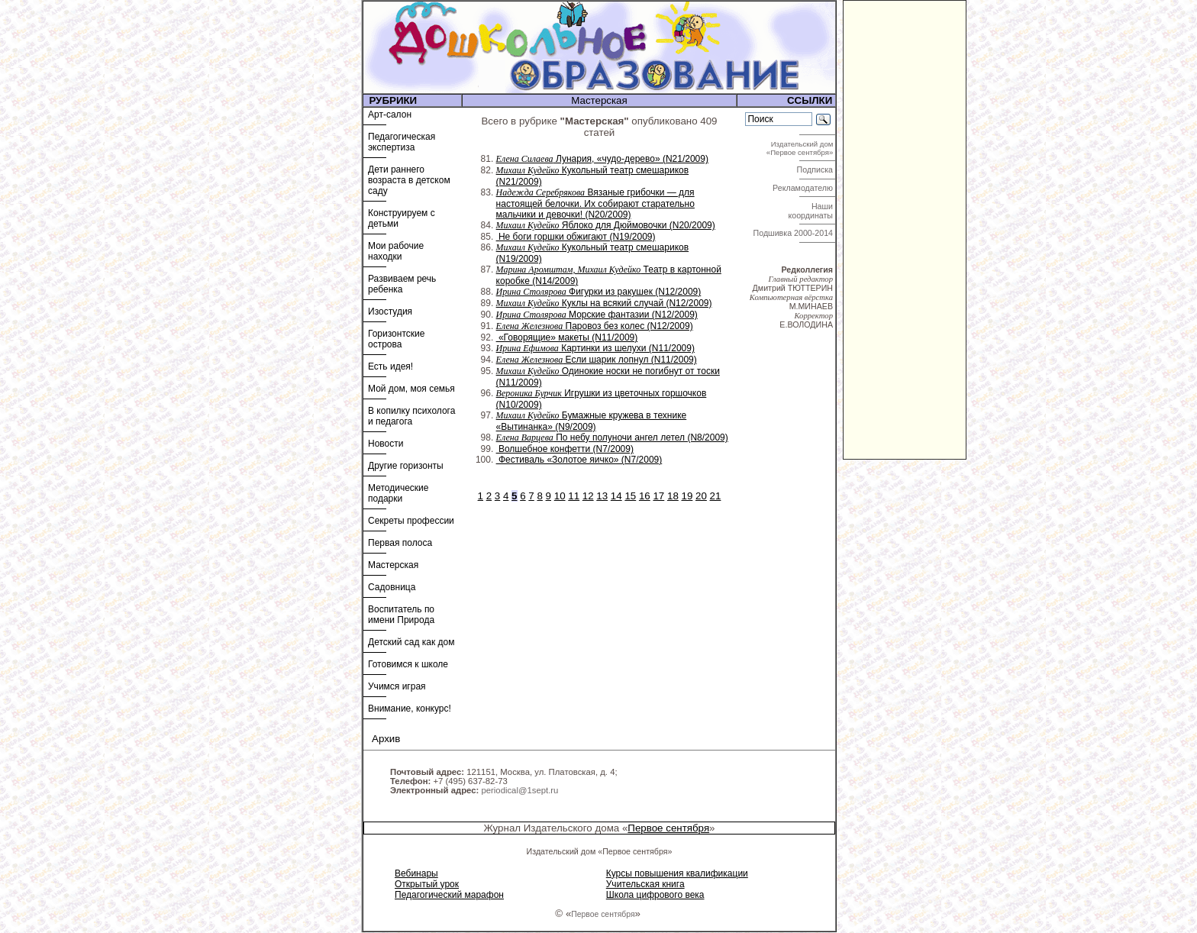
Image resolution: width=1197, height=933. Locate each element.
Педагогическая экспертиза (401, 142)
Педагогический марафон (449, 894)
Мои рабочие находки (396, 251)
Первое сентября (668, 828)
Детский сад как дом (411, 642)
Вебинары (416, 873)
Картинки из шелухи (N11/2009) (595, 348)
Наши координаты (811, 211)
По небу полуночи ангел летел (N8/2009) (612, 437)
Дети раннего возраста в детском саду (409, 180)
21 (715, 496)
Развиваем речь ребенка (402, 284)
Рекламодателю (804, 187)
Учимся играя (397, 686)
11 (573, 496)
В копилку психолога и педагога (411, 416)
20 (701, 496)
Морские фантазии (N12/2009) (597, 314)
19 (687, 496)
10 (560, 496)
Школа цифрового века (655, 894)
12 (588, 496)
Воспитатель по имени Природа (401, 614)
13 (602, 496)
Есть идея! (390, 366)
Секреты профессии (411, 520)
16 (644, 496)
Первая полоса (400, 543)
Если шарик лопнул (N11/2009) (596, 359)
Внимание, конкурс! (409, 708)
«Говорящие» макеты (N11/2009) (567, 337)
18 (673, 496)
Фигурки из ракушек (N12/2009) (599, 291)
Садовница (391, 587)
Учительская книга (645, 884)
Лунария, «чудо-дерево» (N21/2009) (602, 158)
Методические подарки (398, 493)
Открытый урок (427, 884)
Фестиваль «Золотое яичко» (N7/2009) (579, 459)
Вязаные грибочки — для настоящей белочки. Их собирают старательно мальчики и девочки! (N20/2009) (595, 203)
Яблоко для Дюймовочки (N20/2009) (605, 225)
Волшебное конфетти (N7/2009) (565, 449)
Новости (385, 443)
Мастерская (393, 565)
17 (658, 496)
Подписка (816, 169)
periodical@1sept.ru (519, 790)
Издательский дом (800, 148)
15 (630, 496)
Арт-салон (389, 114)
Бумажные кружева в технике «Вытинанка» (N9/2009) (591, 421)
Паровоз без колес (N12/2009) (594, 326)
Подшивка (793, 232)
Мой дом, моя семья (411, 388)
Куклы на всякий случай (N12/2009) (604, 303)
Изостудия (390, 311)
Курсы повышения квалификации (677, 873)
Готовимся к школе (408, 664)
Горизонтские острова (396, 339)
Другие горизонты (406, 465)
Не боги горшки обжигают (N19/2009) (576, 236)
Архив (386, 738)
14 (616, 496)
